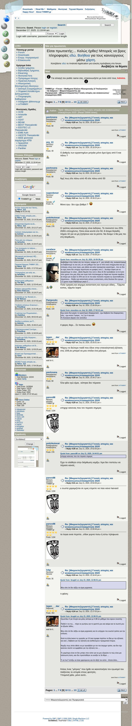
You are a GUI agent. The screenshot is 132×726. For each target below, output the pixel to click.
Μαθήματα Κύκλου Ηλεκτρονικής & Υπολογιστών (86, 89)
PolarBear (21, 307)
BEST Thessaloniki (27, 125)
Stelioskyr (20, 430)
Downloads (28, 9)
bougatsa (20, 426)
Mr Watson (21, 299)
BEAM (21, 122)
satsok (19, 419)
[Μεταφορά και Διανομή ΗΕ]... (26, 256)
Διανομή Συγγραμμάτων (30, 88)
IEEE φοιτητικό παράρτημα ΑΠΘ (24, 139)
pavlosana (51, 117)
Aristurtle (22, 114)
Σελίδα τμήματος (26, 68)
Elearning (23, 73)
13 (75, 102)
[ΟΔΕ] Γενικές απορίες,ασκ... (26, 216)
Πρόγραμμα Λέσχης (28, 78)
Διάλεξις (20, 323)
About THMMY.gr (43, 12)
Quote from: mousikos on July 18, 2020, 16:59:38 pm (81, 259)
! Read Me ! (40, 9)
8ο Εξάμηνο (52, 91)
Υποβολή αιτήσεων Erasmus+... (27, 305)
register (53, 27)
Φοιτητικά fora (25, 75)
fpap (18, 413)
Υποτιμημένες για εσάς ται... (25, 273)
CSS (82, 721)
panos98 (50, 397)
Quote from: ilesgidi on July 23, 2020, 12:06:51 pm (80, 580)
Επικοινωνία (24, 60)
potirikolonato (53, 217)
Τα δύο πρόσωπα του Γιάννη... (26, 208)
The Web (20, 283)
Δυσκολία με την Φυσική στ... (26, 297)
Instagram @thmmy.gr (29, 101)
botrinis (20, 234)
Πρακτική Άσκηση (27, 81)
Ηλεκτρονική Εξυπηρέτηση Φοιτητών (26, 84)
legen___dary (53, 337)
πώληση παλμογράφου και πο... (27, 232)
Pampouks (52, 300)
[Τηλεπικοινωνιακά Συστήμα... (26, 329)
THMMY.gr (49, 89)
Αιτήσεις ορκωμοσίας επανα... (26, 289)
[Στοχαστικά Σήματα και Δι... (25, 224)
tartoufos (21, 242)
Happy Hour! (28, 12)
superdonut (52, 193)
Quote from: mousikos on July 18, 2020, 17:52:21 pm (81, 310)
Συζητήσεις (90, 9)
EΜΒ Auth (23, 132)
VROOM (22, 145)
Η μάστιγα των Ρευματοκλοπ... (26, 313)
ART (20, 117)
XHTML (76, 721)
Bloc (70, 721)
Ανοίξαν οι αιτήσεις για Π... (25, 321)
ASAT (21, 119)
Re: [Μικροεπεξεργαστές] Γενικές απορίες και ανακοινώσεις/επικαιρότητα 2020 (89, 119)
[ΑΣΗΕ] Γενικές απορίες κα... (26, 362)
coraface (50, 249)
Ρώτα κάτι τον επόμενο (23, 240)
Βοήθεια (84, 55)
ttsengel (20, 258)
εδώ (73, 55)
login (44, 27)
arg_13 (49, 142)
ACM (20, 112)
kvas (18, 421)
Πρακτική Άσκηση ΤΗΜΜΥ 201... (27, 264)
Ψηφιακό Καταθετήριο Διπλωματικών (27, 92)
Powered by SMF (49, 719)
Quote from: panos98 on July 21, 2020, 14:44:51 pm (81, 453)
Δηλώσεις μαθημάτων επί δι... (26, 346)
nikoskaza (20, 411)
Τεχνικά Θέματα (76, 9)
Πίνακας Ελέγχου (24, 155)
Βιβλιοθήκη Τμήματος (28, 70)
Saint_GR (20, 417)
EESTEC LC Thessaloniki (23, 128)
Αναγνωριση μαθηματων (24, 281)
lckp (48, 570)
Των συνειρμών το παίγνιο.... (26, 248)
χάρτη (90, 60)
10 (66, 102)
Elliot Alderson (23, 291)
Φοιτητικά (62, 9)
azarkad (20, 428)
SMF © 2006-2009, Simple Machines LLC (73, 719)
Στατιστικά (20, 369)
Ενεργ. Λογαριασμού (28, 57)
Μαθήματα (51, 9)
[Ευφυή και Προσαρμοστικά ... (26, 354)
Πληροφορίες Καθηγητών (23, 97)
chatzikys (21, 315)
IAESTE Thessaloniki (28, 135)
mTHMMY (23, 104)
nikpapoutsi (21, 409)
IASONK (20, 415)
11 (69, 102)
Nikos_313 (21, 210)
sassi (19, 356)
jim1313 (20, 423)
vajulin (19, 424)
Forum (21, 52)
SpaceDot (23, 143)
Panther (22, 148)
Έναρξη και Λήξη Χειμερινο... (26, 337)
